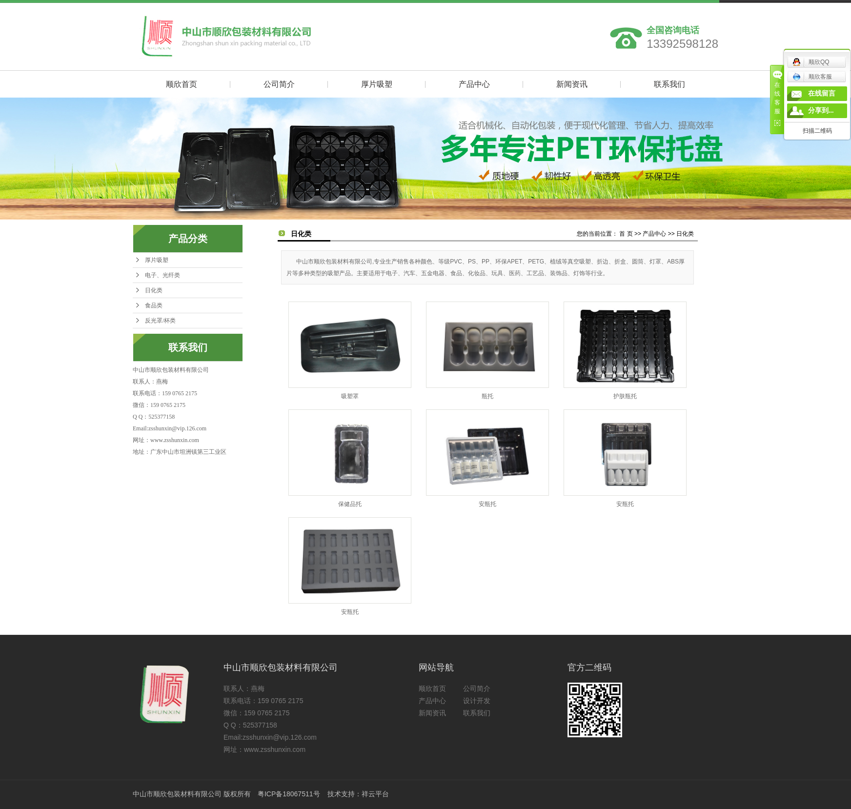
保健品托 (350, 504)
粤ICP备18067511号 (289, 794)
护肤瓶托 (625, 396)
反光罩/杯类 (160, 320)
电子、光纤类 (162, 275)
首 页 (625, 233)
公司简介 (279, 84)
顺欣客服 (812, 77)
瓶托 (487, 396)
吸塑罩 (350, 396)
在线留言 (821, 93)
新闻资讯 (572, 84)
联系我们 (669, 84)
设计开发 (476, 701)
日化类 (153, 290)
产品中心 (474, 84)
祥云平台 (375, 794)
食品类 (153, 305)
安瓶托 (487, 504)
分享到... (821, 110)
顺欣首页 (181, 84)
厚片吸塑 (376, 84)
